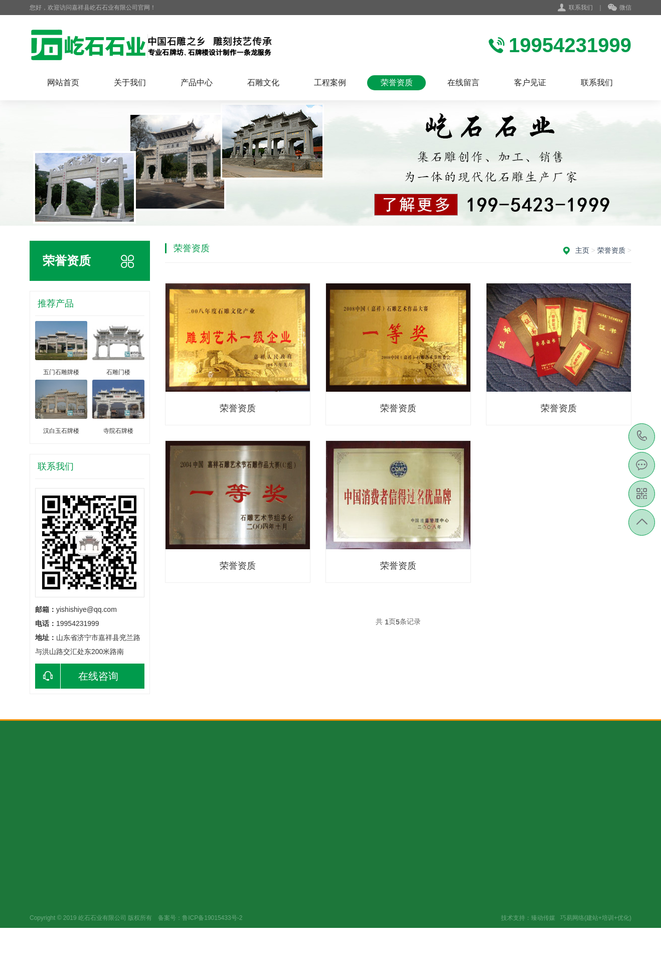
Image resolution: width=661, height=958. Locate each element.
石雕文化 (263, 82)
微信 (619, 8)
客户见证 (530, 82)
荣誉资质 (397, 82)
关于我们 (130, 82)
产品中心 (197, 82)
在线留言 (463, 82)
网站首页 (63, 82)
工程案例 (330, 82)
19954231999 (642, 436)
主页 (582, 250)
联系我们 (581, 7)
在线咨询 (76, 676)
